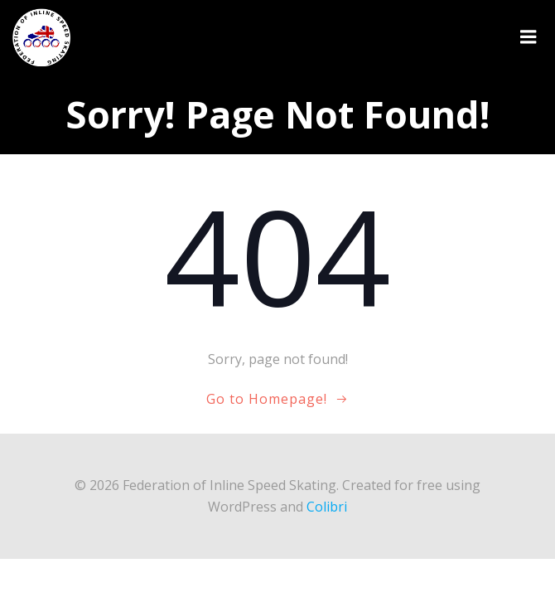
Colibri (326, 507)
